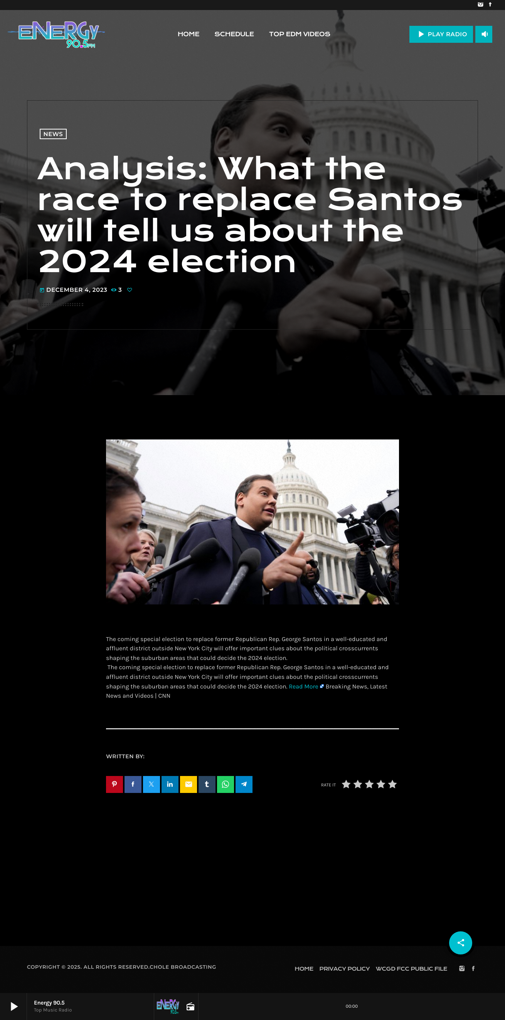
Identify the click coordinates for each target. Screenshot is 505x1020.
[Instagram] (480, 5)
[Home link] (56, 34)
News (53, 134)
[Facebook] (490, 5)
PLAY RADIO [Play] (441, 34)
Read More (303, 686)
